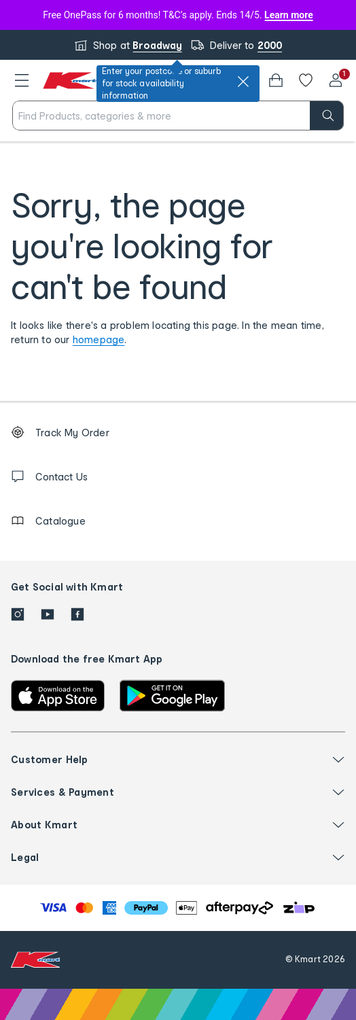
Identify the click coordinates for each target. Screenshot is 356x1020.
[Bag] (275, 80)
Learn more (288, 15)
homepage (99, 339)
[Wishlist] (305, 80)
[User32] (335, 80)
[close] (243, 81)
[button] (22, 80)
